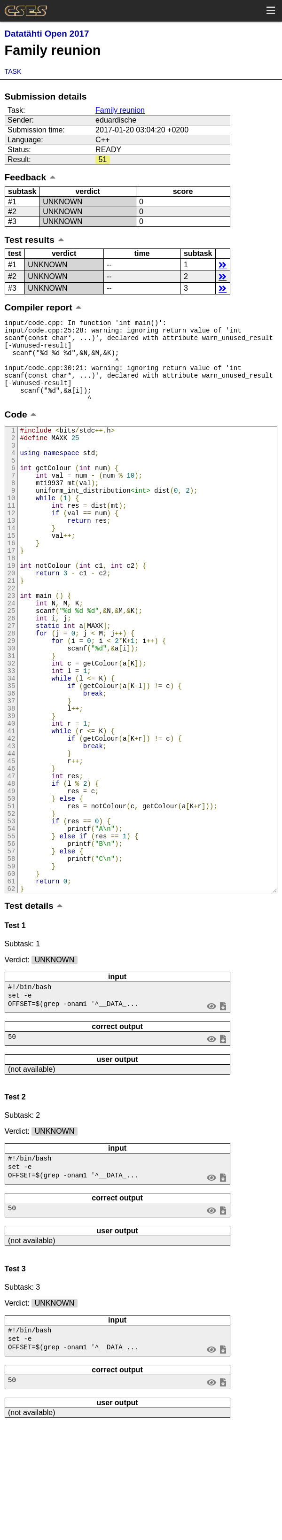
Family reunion (120, 110)
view (211, 1109)
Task (13, 71)
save (223, 1109)
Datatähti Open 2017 (47, 34)
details (223, 265)
